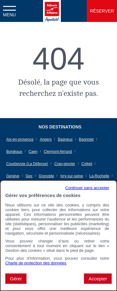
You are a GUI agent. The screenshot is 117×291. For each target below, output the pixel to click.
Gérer (16, 278)
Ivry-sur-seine (71, 176)
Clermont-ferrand (58, 151)
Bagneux (65, 139)
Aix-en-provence (19, 139)
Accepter (98, 278)
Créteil (86, 164)
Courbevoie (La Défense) (27, 164)
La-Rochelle (99, 176)
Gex (29, 176)
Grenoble (46, 176)
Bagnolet (86, 139)
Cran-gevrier (64, 164)
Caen (32, 151)
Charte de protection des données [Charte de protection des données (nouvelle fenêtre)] (35, 263)
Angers (45, 139)
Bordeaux (14, 151)
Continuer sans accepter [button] (87, 187)
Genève (12, 176)
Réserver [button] (102, 10)
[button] (9, 11)
